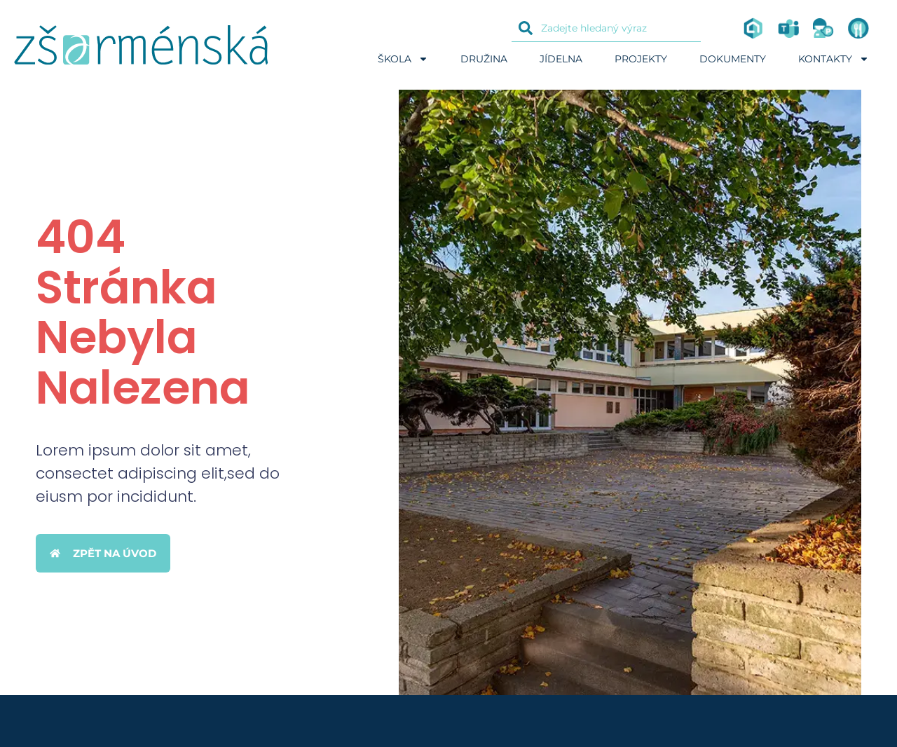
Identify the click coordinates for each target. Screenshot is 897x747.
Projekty (641, 59)
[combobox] (606, 28)
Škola (403, 59)
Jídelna (561, 59)
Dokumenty (732, 59)
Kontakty (833, 59)
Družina (483, 59)
